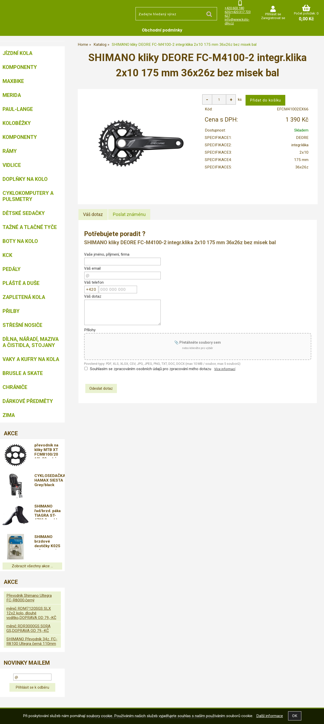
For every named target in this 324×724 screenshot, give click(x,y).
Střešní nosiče (22, 325)
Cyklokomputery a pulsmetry (28, 196)
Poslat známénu (129, 214)
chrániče (15, 387)
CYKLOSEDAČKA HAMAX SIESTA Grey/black (49, 480)
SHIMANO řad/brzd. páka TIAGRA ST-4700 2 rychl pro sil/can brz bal (49, 511)
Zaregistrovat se (273, 18)
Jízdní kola (17, 53)
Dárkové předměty (28, 401)
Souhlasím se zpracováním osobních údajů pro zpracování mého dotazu (150, 369)
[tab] (92, 214)
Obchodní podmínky (162, 30)
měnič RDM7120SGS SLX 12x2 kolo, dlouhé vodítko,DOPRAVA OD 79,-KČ (31, 613)
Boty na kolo (20, 241)
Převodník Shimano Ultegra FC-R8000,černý (29, 597)
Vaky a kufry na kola (31, 359)
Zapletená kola (24, 297)
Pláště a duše (21, 283)
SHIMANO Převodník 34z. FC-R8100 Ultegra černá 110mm (31, 641)
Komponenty (20, 67)
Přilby (11, 311)
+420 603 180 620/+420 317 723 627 (238, 12)
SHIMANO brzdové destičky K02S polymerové (47, 542)
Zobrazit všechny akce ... (32, 566)
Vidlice (12, 165)
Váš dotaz (93, 214)
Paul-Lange (18, 109)
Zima (9, 415)
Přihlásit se (273, 14)
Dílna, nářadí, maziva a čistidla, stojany (31, 342)
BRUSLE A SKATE (23, 373)
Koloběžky (17, 123)
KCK (7, 255)
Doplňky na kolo (25, 179)
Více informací (224, 369)
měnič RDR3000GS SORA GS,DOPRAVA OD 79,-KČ (28, 628)
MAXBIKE (13, 81)
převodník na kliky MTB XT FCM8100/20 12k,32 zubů (46, 450)
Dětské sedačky (24, 213)
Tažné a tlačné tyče (30, 227)
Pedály (12, 269)
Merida (12, 95)
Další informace (269, 716)
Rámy (10, 151)
